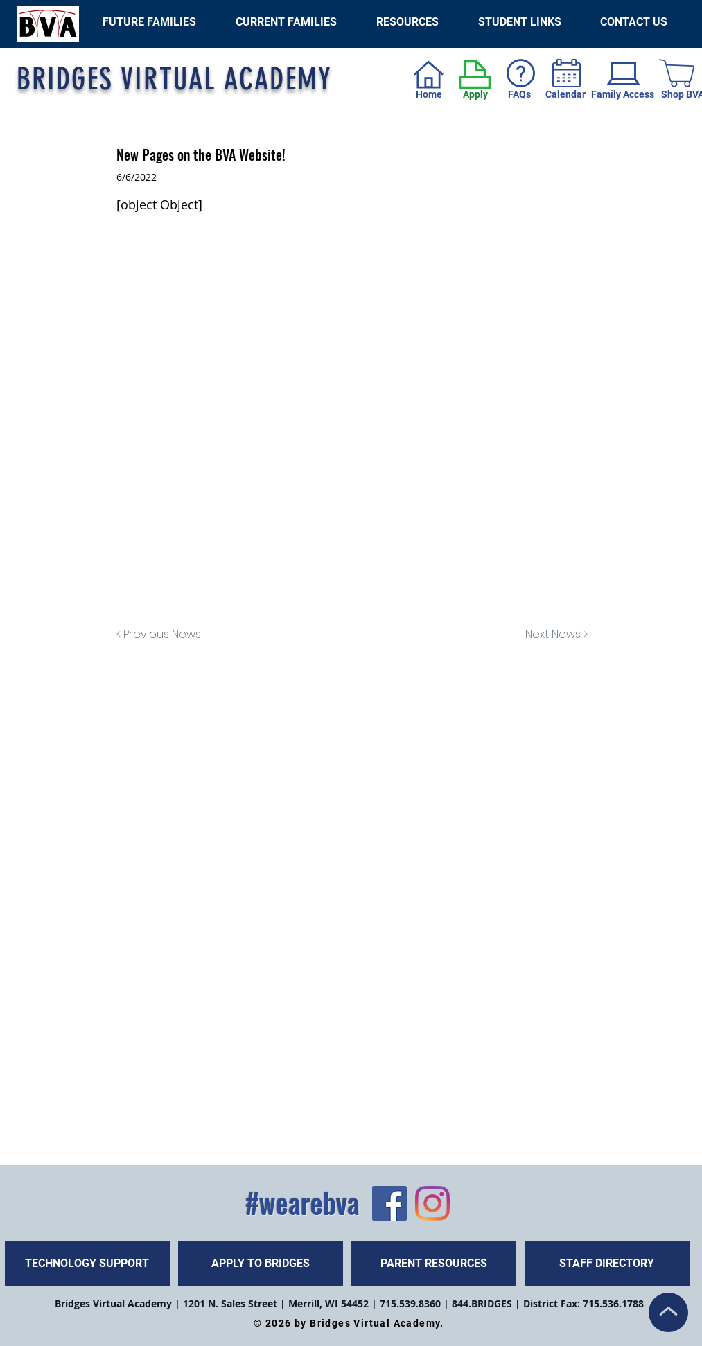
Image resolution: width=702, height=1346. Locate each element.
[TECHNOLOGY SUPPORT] (87, 1263)
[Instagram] (432, 1203)
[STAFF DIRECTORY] (607, 1263)
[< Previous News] (162, 634)
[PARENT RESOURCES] (433, 1263)
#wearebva (302, 1202)
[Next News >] (553, 634)
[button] (520, 22)
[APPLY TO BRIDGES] (260, 1263)
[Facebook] (389, 1203)
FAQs (519, 94)
